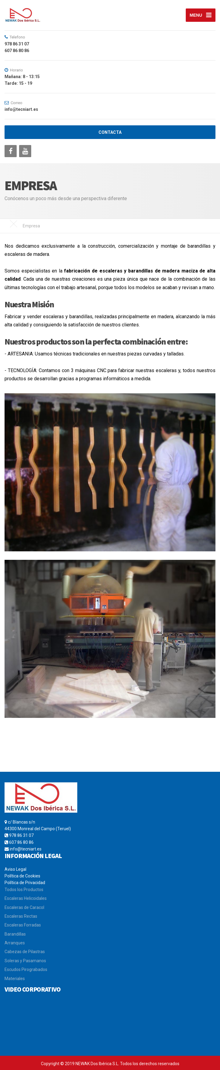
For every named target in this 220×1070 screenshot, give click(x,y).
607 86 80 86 (21, 842)
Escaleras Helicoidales (26, 898)
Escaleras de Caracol (24, 907)
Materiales (15, 978)
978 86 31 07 (21, 835)
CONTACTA (110, 132)
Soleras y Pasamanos (25, 960)
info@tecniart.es (26, 849)
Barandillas (15, 934)
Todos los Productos (24, 889)
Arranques (15, 942)
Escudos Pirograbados (26, 969)
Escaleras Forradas (23, 925)
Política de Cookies (22, 876)
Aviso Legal (15, 869)
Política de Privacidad (25, 882)
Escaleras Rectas (21, 916)
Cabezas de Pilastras (25, 951)
